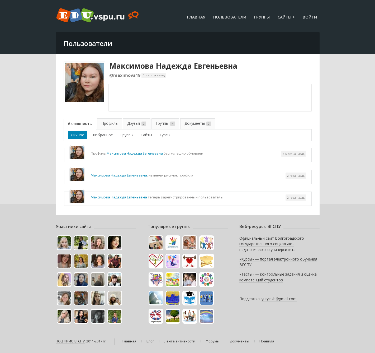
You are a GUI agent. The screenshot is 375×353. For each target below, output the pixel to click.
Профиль (109, 123)
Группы (262, 17)
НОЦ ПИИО (65, 341)
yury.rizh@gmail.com (279, 298)
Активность (80, 123)
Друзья (136, 123)
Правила (266, 341)
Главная (196, 17)
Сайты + (286, 17)
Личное (77, 134)
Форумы (213, 341)
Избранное (103, 134)
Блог (150, 341)
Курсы (164, 134)
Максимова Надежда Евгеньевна (173, 66)
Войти (310, 17)
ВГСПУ (79, 341)
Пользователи (229, 17)
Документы (197, 123)
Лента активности (179, 341)
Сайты (146, 134)
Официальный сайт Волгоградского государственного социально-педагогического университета (271, 244)
